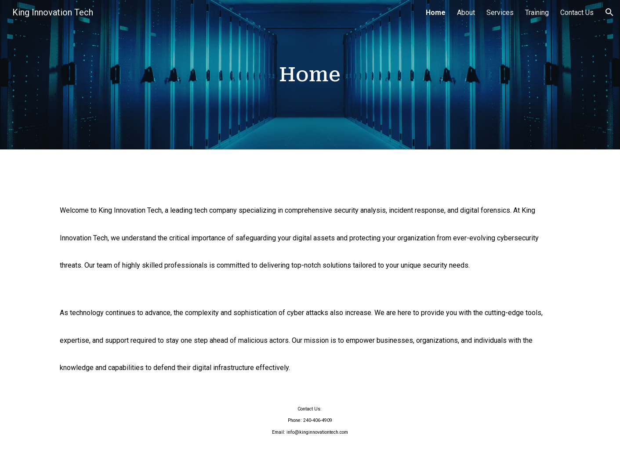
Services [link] (500, 12)
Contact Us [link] (577, 12)
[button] (609, 12)
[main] (310, 75)
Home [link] (436, 12)
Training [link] (537, 12)
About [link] (466, 12)
